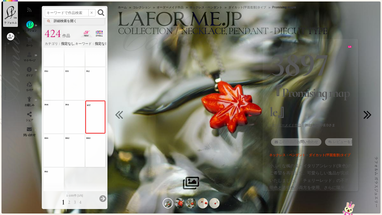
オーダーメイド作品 (286, 125)
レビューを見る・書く (351, 142)
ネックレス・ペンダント (287, 155)
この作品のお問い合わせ (298, 142)
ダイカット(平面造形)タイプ (329, 155)
